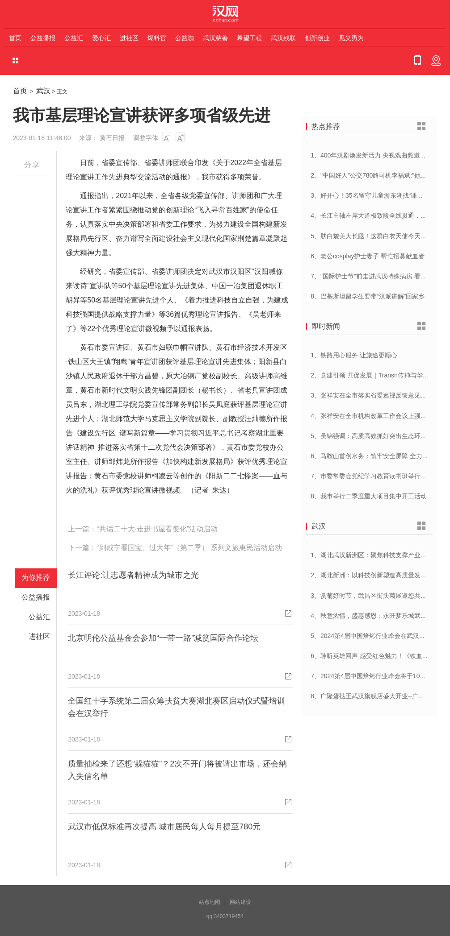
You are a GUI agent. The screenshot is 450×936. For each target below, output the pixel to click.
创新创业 (317, 37)
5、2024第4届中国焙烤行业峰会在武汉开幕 (371, 635)
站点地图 (209, 902)
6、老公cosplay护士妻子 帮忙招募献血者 (368, 256)
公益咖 (184, 37)
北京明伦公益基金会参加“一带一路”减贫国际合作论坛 (163, 638)
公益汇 (73, 37)
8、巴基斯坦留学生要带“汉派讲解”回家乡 (368, 296)
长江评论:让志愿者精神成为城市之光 (133, 575)
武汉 (43, 91)
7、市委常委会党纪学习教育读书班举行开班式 (375, 476)
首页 (15, 37)
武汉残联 (283, 37)
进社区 (129, 37)
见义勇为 (351, 37)
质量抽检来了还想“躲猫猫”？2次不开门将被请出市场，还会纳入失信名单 (177, 770)
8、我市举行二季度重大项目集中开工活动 (369, 496)
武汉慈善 (215, 37)
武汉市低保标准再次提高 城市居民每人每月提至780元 (164, 826)
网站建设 (240, 902)
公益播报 (42, 37)
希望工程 (249, 37)
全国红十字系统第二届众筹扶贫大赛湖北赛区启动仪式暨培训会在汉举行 (176, 707)
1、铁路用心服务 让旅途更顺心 (354, 355)
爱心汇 (101, 37)
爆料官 (156, 37)
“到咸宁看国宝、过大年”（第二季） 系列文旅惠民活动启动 (189, 547)
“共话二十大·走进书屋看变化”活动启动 (157, 529)
